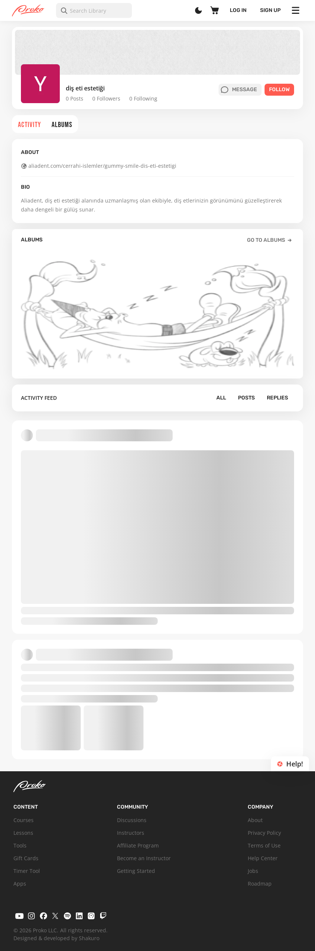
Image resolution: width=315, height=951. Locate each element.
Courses (23, 820)
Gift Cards (25, 858)
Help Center (263, 858)
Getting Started (136, 870)
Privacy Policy (264, 832)
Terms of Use (264, 845)
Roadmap (260, 883)
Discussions (131, 820)
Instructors (130, 832)
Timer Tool (26, 870)
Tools (20, 845)
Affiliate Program (138, 845)
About (255, 820)
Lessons (23, 832)
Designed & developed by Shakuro (56, 938)
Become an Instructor (144, 858)
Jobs (253, 870)
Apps (19, 883)
